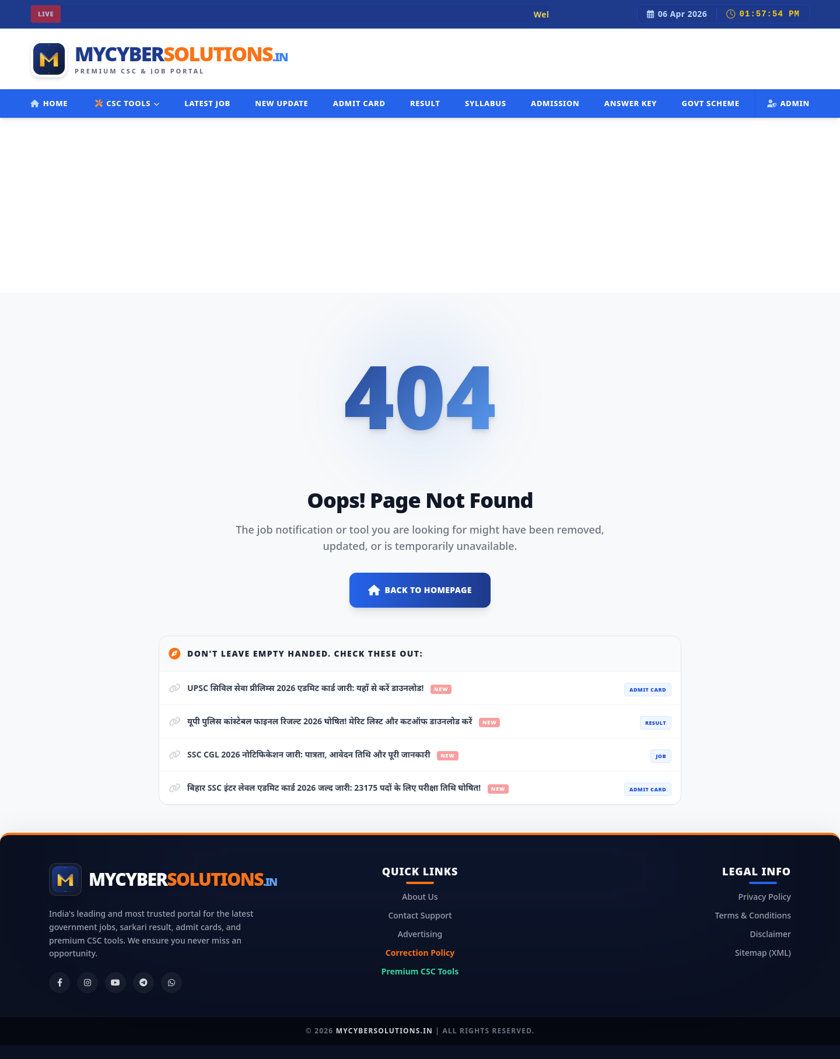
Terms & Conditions (753, 915)
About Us (420, 896)
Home (49, 103)
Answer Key (630, 103)
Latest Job (207, 103)
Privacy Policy (764, 896)
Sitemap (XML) (763, 952)
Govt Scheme (710, 103)
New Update (281, 103)
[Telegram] (143, 982)
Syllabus (485, 103)
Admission (555, 103)
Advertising (420, 933)
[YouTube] (115, 982)
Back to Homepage (420, 590)
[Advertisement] (420, 205)
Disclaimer (770, 933)
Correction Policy (420, 952)
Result (425, 103)
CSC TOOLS (127, 103)
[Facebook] (59, 982)
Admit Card (359, 103)
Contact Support (420, 915)
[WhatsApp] (171, 982)
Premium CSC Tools (420, 971)
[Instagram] (87, 982)
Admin (788, 103)
